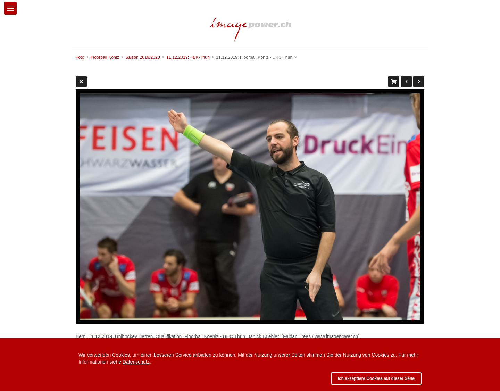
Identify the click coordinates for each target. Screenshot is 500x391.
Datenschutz (136, 362)
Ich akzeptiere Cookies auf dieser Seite (376, 378)
